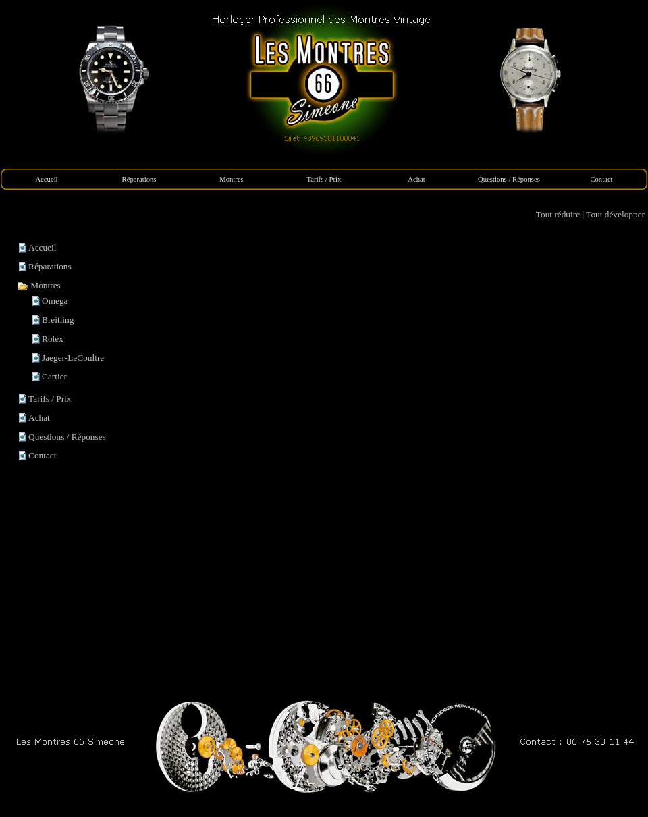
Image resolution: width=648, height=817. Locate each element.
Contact (42, 455)
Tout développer (615, 214)
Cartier (54, 376)
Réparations (50, 266)
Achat (39, 418)
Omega (55, 301)
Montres (39, 285)
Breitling (58, 320)
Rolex (52, 339)
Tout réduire (558, 214)
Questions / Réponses (67, 436)
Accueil (42, 247)
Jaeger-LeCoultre (73, 357)
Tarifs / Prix (49, 399)
